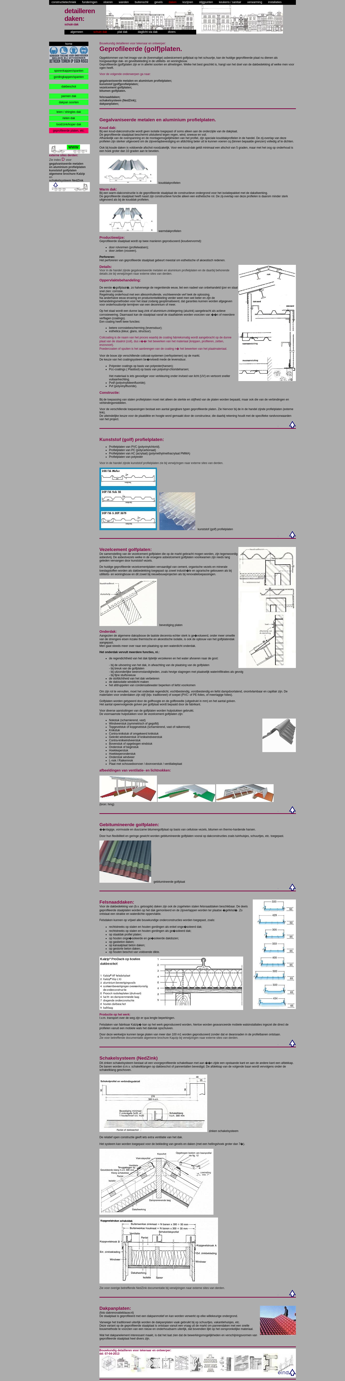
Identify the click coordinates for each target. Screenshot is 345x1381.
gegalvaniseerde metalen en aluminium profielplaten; (135, 80)
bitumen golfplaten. (112, 91)
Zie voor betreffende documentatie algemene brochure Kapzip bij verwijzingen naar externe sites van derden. (168, 1037)
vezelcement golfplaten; (115, 87)
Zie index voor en (67, 170)
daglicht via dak (148, 32)
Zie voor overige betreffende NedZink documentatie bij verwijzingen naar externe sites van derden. (162, 1288)
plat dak (122, 32)
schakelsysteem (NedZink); (118, 100)
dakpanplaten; (109, 103)
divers (172, 32)
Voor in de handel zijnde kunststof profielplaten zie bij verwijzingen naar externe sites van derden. (161, 463)
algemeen (76, 32)
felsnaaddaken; (109, 97)
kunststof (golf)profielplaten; (118, 84)
